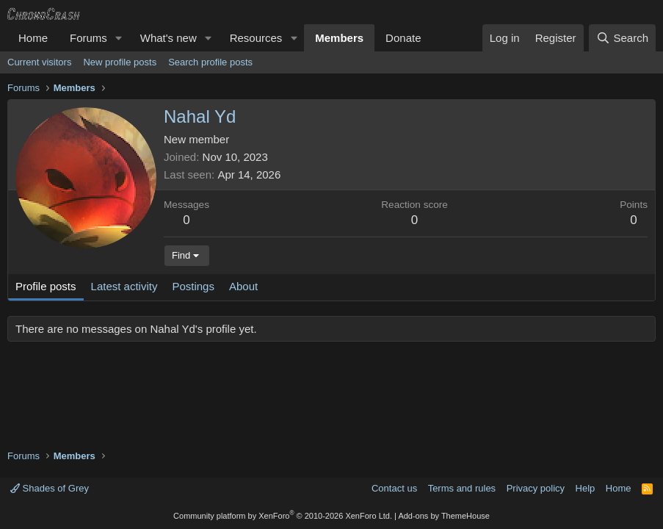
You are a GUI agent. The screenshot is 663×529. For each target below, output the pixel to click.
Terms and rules (462, 488)
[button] (119, 37)
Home (33, 38)
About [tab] (243, 286)
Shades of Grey (49, 488)
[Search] (622, 37)
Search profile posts (210, 62)
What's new (168, 38)
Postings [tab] (193, 286)
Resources (256, 38)
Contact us (394, 488)
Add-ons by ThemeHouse (444, 515)
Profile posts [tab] (45, 286)
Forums (88, 38)
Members (339, 38)
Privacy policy (536, 488)
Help (585, 488)
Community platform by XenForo (282, 515)
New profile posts (119, 62)
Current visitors (39, 62)
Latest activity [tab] (124, 286)
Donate (403, 38)
